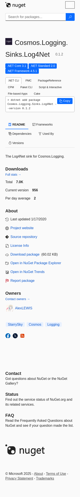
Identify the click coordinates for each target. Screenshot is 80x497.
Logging (53, 324)
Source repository (23, 237)
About (38, 474)
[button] (65, 101)
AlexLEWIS (23, 308)
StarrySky (15, 324)
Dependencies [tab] (20, 134)
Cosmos (35, 324)
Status (11, 394)
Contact (13, 373)
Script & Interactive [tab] (50, 87)
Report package (22, 280)
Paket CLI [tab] (26, 87)
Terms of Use (56, 474)
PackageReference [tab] (49, 80)
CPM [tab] (11, 87)
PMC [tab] (28, 80)
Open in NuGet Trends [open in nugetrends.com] (27, 272)
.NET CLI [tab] (13, 80)
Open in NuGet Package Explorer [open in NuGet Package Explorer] (35, 263)
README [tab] (17, 124)
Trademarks (45, 478)
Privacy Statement (19, 478)
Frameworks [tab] (42, 124)
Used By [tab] (46, 134)
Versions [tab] (16, 143)
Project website (22, 228)
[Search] (70, 17)
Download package (24, 254)
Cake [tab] (37, 93)
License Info (19, 245)
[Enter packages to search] (35, 17)
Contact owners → (17, 299)
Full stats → (13, 174)
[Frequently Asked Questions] (9, 415)
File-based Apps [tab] (18, 93)
